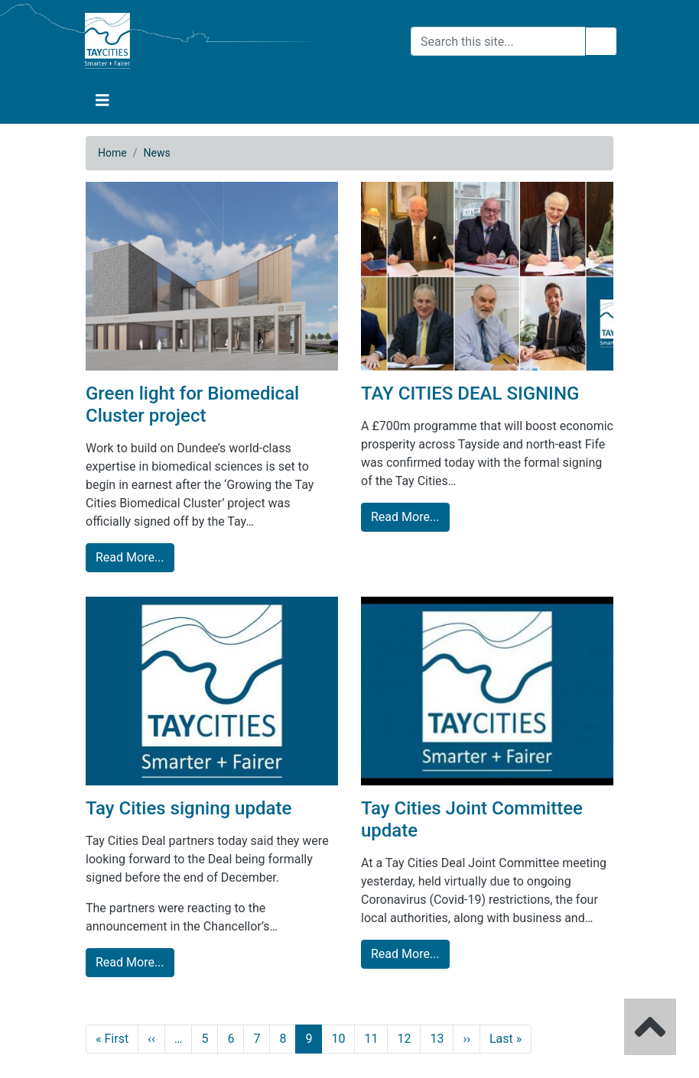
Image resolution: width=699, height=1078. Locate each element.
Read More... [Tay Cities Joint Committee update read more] (405, 954)
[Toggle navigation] (102, 100)
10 (338, 1038)
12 (404, 1038)
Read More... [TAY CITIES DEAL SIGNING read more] (405, 517)
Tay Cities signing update (188, 808)
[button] (102, 101)
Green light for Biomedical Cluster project (192, 404)
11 (371, 1038)
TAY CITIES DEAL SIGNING (470, 393)
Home (112, 153)
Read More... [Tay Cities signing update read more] (130, 962)
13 (437, 1038)
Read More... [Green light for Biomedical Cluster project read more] (130, 557)
